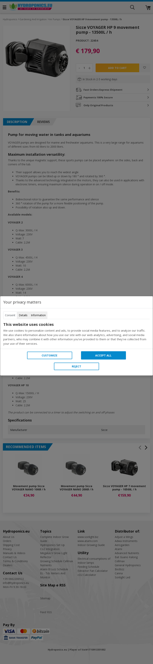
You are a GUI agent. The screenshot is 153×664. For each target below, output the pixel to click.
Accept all (103, 355)
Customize (49, 355)
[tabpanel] (76, 334)
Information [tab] (38, 315)
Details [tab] (23, 315)
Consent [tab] (10, 315)
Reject (76, 366)
